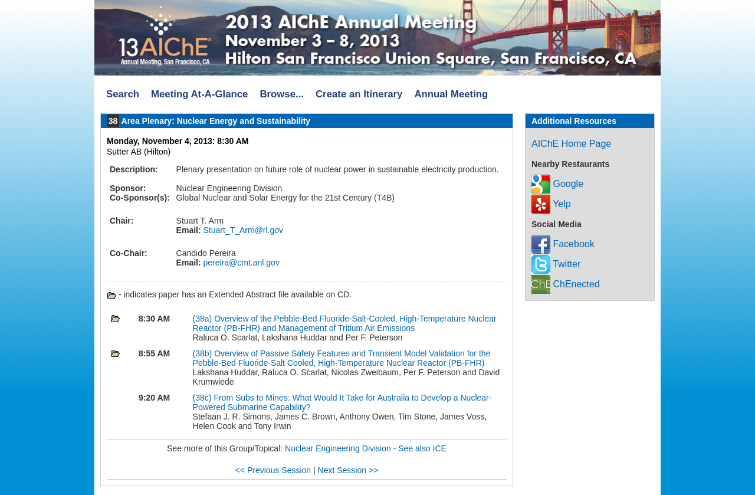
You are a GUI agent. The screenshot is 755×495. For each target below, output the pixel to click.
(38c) (203, 397)
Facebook (563, 244)
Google (557, 184)
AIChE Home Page (571, 144)
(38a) (204, 318)
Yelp (551, 204)
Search (122, 94)
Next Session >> (348, 470)
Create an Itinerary (359, 94)
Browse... (282, 94)
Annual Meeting (451, 94)
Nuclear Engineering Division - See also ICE (366, 448)
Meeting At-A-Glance (199, 94)
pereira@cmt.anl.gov (240, 262)
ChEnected (565, 284)
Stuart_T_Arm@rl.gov (242, 230)
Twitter (555, 264)
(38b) (204, 353)
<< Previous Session (273, 470)
